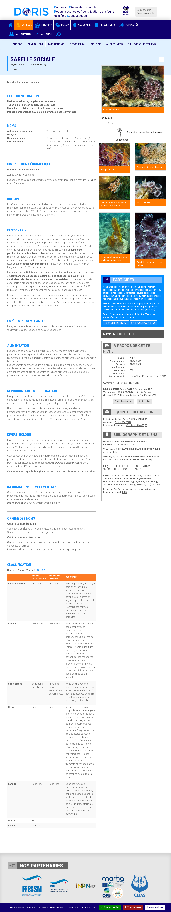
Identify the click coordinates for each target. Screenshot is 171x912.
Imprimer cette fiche (119, 334)
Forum (62, 24)
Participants (20, 34)
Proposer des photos (143, 323)
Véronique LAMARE (135, 425)
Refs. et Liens (104, 24)
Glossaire (81, 24)
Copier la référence (124, 401)
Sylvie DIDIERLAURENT (133, 419)
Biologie (96, 44)
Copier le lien (144, 401)
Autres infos (114, 44)
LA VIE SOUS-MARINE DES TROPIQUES (141, 449)
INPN (124, 492)
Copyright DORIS (146, 309)
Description (77, 44)
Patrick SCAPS (121, 422)
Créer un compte (145, 13)
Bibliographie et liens (142, 44)
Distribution (56, 44)
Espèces (24, 24)
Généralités (35, 44)
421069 (41, 570)
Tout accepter (110, 907)
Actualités (128, 24)
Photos (17, 44)
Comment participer (116, 323)
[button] (58, 34)
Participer (43, 34)
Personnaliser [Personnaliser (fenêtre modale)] (155, 907)
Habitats (43, 25)
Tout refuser (133, 907)
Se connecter (144, 10)
